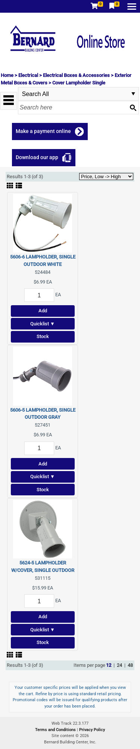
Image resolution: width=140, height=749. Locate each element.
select (133, 93)
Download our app (37, 157)
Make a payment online (43, 131)
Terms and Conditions (56, 729)
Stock (43, 336)
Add (42, 310)
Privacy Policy (92, 729)
